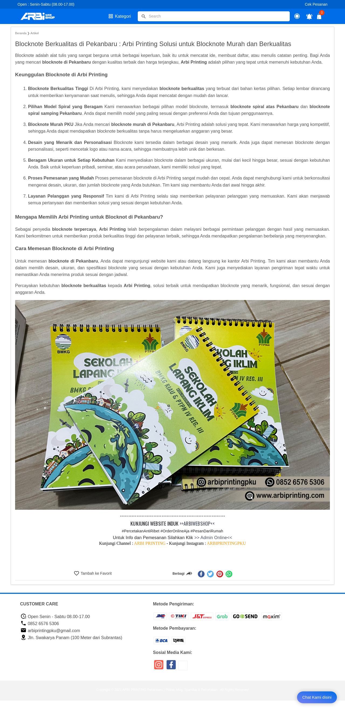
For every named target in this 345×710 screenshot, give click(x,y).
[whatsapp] (229, 574)
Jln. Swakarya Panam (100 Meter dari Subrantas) (71, 637)
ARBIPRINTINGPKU (226, 543)
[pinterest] (219, 574)
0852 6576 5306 (39, 623)
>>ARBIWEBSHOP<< (197, 523)
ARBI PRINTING (149, 543)
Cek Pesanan (316, 4)
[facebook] (201, 574)
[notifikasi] (309, 16)
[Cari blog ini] (213, 16)
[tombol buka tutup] (319, 17)
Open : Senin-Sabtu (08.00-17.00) (46, 4)
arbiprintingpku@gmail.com (50, 630)
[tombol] (143, 16)
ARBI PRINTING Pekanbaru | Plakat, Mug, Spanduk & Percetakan (170, 690)
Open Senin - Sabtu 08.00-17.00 (55, 616)
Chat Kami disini (317, 697)
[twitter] (210, 574)
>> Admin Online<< (212, 537)
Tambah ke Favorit (96, 573)
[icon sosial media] (159, 666)
